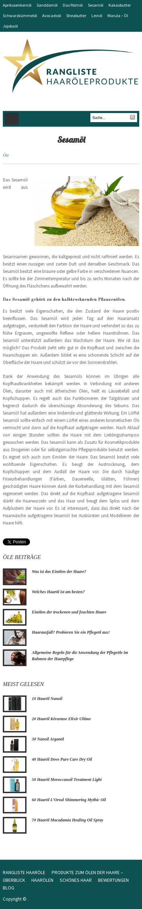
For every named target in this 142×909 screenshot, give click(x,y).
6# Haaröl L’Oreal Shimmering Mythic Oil (69, 799)
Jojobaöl (10, 26)
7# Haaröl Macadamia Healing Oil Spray (67, 820)
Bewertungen (113, 880)
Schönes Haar (76, 880)
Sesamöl (95, 5)
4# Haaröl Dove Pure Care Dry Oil (62, 759)
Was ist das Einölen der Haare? (59, 571)
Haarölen (42, 880)
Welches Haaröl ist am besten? (58, 591)
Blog (8, 888)
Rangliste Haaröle (24, 872)
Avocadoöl (51, 15)
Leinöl (96, 15)
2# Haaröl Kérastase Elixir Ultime (61, 718)
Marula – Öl (117, 15)
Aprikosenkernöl (17, 5)
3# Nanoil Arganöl (48, 739)
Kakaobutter (120, 5)
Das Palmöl (73, 5)
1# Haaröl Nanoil (47, 698)
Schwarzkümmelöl (20, 15)
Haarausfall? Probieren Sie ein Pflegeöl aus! (71, 632)
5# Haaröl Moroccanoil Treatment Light (67, 779)
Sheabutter (76, 15)
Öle (6, 155)
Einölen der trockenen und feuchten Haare (69, 612)
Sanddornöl (47, 5)
